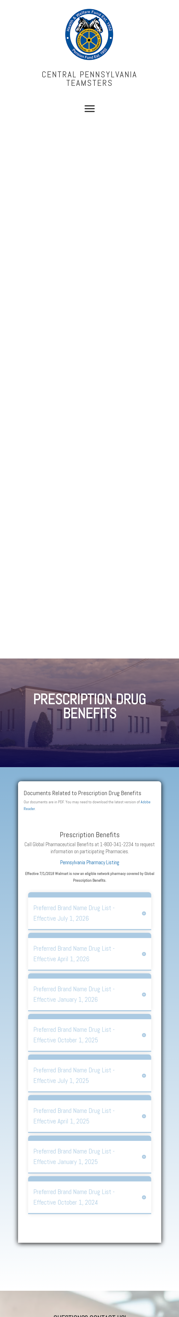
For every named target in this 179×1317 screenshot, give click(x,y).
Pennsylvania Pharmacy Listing (89, 862)
